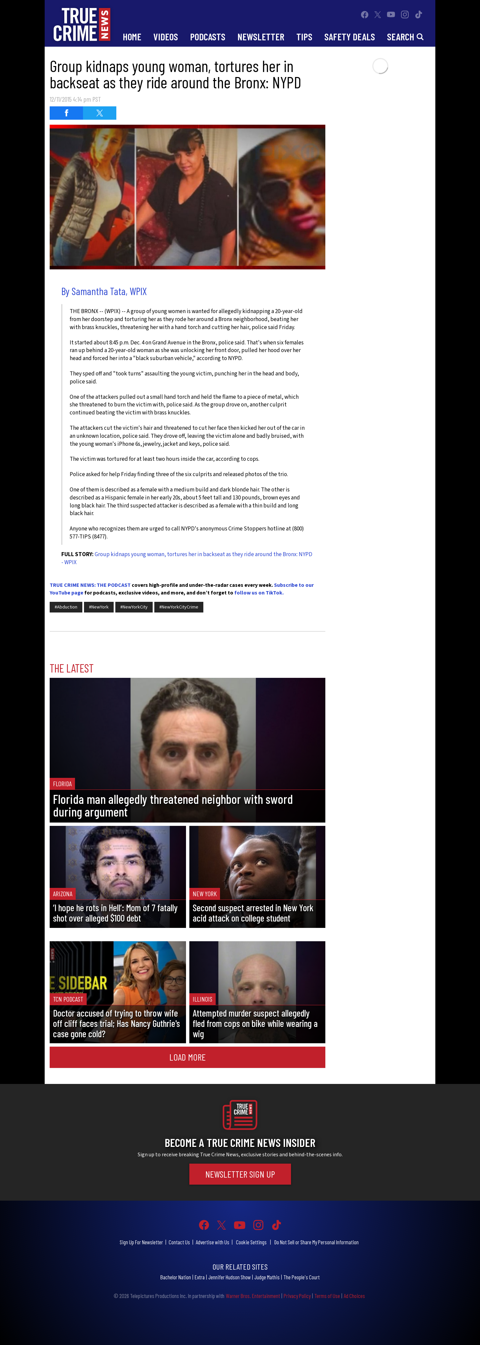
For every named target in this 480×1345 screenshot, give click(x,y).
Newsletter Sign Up (240, 1174)
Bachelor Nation (175, 1277)
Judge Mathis (267, 1277)
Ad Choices (354, 1295)
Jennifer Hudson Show (229, 1277)
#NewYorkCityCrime (178, 607)
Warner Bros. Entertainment (253, 1295)
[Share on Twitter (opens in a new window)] (99, 113)
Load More (187, 1057)
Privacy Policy (297, 1295)
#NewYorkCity (134, 607)
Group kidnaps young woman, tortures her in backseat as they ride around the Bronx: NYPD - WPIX (186, 558)
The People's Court (301, 1277)
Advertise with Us (212, 1242)
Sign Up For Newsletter (141, 1242)
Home (132, 36)
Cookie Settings (251, 1242)
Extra (200, 1277)
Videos (165, 36)
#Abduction (66, 607)
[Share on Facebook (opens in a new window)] (66, 113)
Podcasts (207, 36)
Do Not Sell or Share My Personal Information (316, 1242)
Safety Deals (349, 36)
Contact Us (179, 1242)
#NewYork (99, 607)
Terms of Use (327, 1295)
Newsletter (260, 36)
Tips (304, 36)
